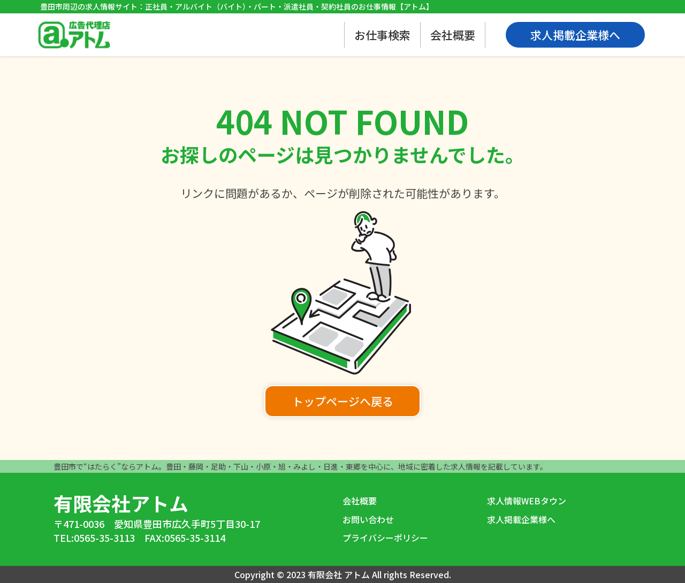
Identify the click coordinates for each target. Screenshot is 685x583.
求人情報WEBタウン (526, 500)
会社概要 (452, 35)
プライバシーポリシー (385, 537)
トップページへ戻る (342, 401)
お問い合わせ (368, 519)
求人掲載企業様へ (521, 519)
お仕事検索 (382, 35)
